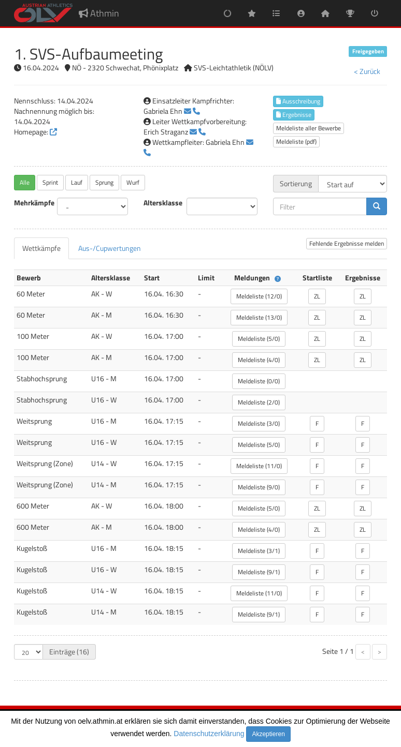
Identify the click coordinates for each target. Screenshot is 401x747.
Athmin (99, 13)
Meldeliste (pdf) (296, 141)
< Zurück (367, 71)
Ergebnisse (293, 114)
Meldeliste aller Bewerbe (308, 128)
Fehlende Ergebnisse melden (346, 243)
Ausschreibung (298, 101)
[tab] (41, 248)
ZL (317, 296)
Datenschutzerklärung (209, 733)
